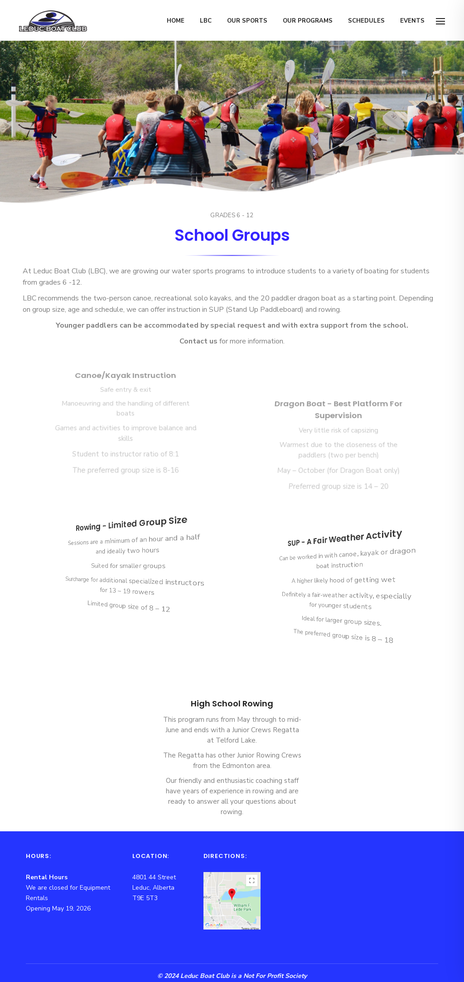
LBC (206, 21)
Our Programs (308, 21)
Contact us (198, 341)
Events (412, 21)
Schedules (366, 21)
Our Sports (247, 21)
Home (175, 21)
